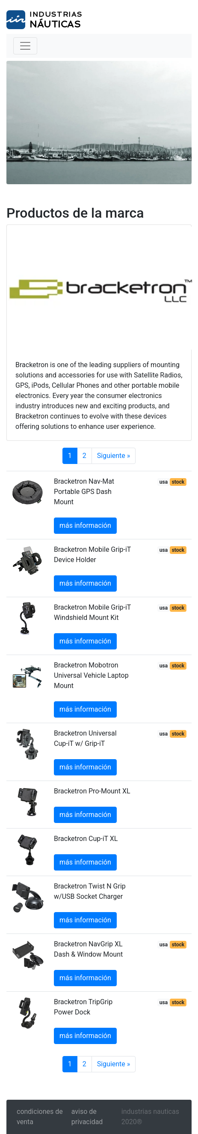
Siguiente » (113, 456)
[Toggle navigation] (25, 45)
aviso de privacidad (87, 1116)
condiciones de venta (40, 1116)
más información (85, 525)
